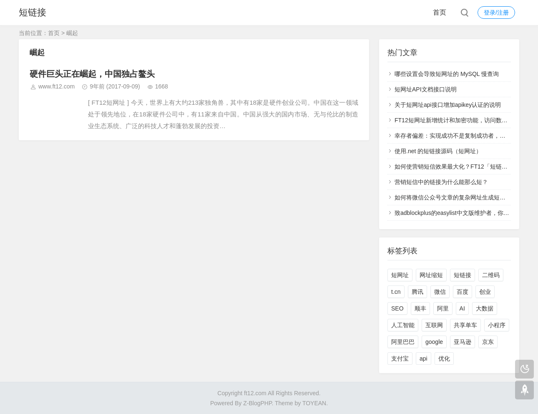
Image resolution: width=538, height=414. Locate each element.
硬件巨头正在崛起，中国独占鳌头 (92, 73)
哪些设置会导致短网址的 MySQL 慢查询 (447, 74)
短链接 (32, 12)
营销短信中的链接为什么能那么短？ (441, 182)
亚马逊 (462, 341)
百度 (462, 291)
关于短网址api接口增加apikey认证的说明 (448, 104)
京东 (488, 341)
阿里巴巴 (403, 341)
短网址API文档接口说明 (426, 89)
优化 (444, 358)
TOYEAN (314, 403)
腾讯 (417, 291)
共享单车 (465, 325)
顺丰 (420, 308)
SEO (397, 308)
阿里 (443, 308)
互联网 (434, 325)
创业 (485, 291)
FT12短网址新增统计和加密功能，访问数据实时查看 (463, 120)
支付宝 (400, 358)
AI (462, 308)
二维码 (491, 275)
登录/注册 (496, 12)
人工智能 (403, 325)
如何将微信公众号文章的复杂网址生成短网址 (453, 197)
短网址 (400, 275)
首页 (439, 12)
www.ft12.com (56, 86)
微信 (440, 291)
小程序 (496, 325)
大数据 (484, 308)
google (434, 341)
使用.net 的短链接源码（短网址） (438, 151)
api (423, 358)
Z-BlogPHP (257, 403)
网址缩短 (431, 275)
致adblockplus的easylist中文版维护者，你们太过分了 (464, 213)
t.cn (396, 291)
